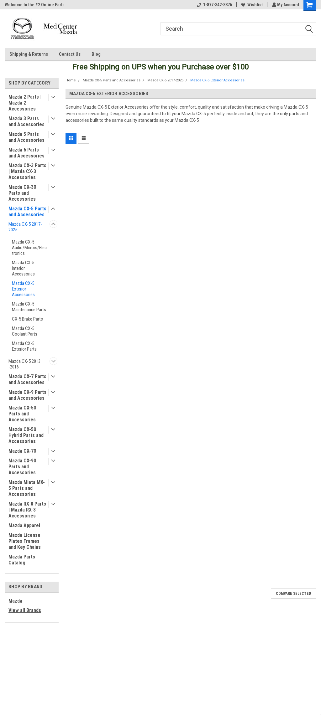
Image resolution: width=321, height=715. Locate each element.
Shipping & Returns (28, 54)
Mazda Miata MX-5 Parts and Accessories (26, 488)
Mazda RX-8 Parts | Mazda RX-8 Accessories (27, 510)
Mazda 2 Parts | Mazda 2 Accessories (24, 103)
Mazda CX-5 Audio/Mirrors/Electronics (29, 247)
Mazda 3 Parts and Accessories (26, 121)
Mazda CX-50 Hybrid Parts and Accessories (26, 435)
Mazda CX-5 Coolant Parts (24, 331)
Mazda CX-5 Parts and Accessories (27, 212)
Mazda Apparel (24, 525)
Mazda (15, 601)
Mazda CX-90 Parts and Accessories (22, 467)
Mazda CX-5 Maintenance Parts (29, 306)
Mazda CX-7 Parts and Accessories (27, 379)
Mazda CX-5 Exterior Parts (24, 346)
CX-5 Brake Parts (27, 319)
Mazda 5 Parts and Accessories (26, 137)
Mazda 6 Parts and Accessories (26, 153)
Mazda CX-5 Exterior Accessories (23, 288)
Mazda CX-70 (22, 451)
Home (71, 80)
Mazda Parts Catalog (21, 560)
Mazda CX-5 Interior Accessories (23, 268)
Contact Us (70, 54)
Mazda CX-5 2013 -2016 (24, 364)
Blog (96, 54)
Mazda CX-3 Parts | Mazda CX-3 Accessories (27, 171)
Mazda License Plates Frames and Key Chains (24, 541)
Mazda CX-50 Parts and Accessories (22, 414)
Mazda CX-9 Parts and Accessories (27, 395)
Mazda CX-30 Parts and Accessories (22, 193)
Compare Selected (293, 593)
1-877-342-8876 (213, 4)
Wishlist (251, 4)
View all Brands (24, 610)
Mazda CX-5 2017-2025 (25, 227)
